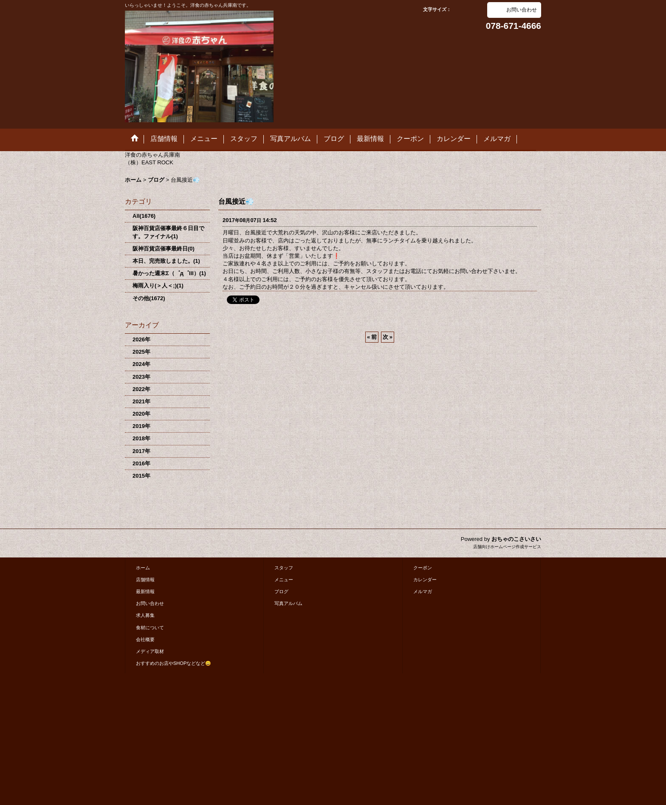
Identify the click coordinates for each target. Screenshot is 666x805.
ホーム (143, 567)
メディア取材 (150, 651)
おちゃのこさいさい (516, 539)
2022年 (141, 389)
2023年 (141, 377)
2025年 (141, 352)
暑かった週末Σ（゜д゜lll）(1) (169, 273)
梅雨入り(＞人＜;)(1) (158, 285)
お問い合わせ (521, 10)
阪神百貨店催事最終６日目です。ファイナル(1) (168, 232)
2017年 (141, 451)
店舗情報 (145, 579)
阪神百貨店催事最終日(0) (164, 248)
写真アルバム (288, 603)
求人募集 (145, 615)
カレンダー (425, 579)
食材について (150, 627)
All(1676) (144, 216)
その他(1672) (149, 298)
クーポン (422, 567)
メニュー (283, 579)
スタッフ (283, 567)
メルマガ (422, 591)
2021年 (141, 401)
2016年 (141, 463)
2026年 (141, 339)
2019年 (141, 426)
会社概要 (145, 639)
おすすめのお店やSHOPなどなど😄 (173, 663)
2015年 (141, 476)
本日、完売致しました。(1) (166, 261)
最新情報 (145, 591)
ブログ (281, 591)
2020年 (141, 414)
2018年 (141, 438)
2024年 (141, 364)
